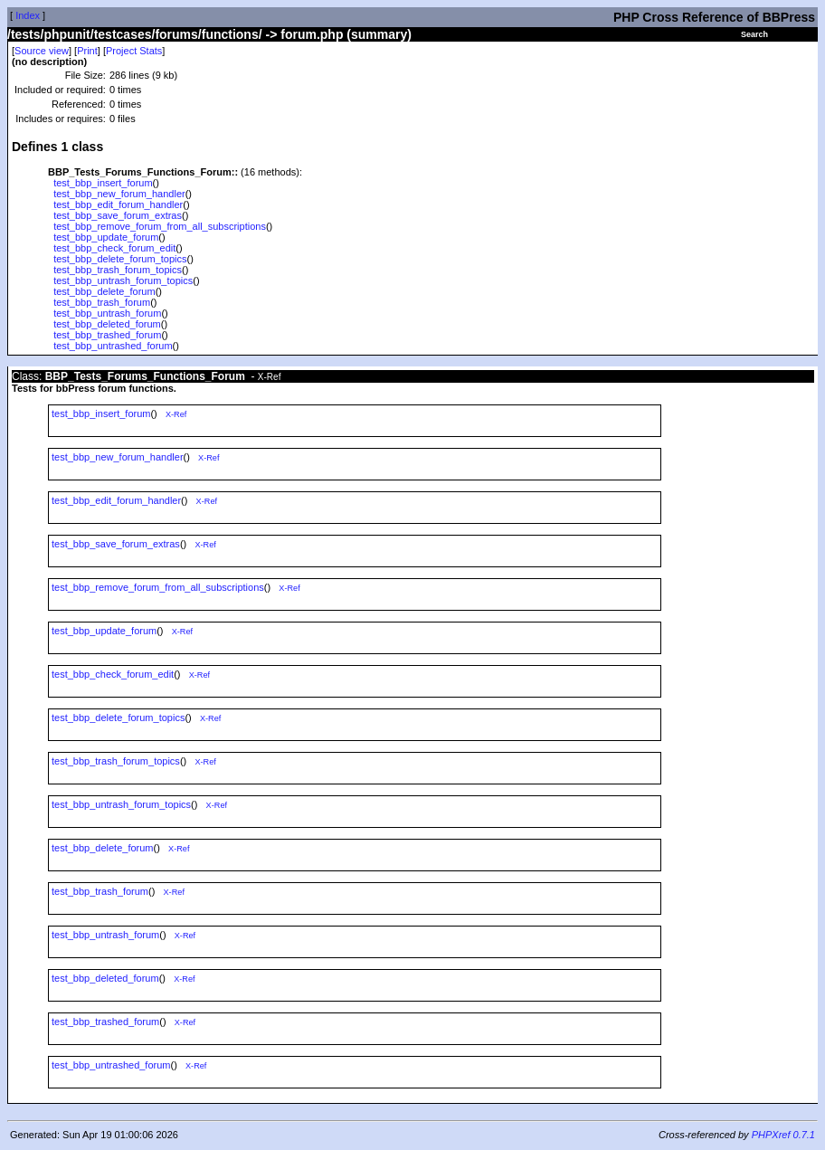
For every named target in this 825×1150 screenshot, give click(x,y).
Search (754, 34)
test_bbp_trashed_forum (107, 334)
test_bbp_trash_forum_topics (117, 269)
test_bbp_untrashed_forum (112, 345)
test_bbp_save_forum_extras (117, 215)
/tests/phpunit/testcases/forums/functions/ (134, 34)
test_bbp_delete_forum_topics (119, 258)
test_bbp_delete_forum (104, 291)
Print (87, 50)
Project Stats (134, 50)
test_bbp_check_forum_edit (114, 247)
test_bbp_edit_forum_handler (118, 204)
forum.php (311, 34)
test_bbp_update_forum (105, 237)
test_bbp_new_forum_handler (119, 193)
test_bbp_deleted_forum (107, 323)
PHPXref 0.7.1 (783, 1134)
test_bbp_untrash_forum (107, 313)
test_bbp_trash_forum (101, 302)
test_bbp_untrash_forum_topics (123, 280)
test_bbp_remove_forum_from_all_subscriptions (159, 226)
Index (27, 15)
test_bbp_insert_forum (102, 182)
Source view (41, 50)
